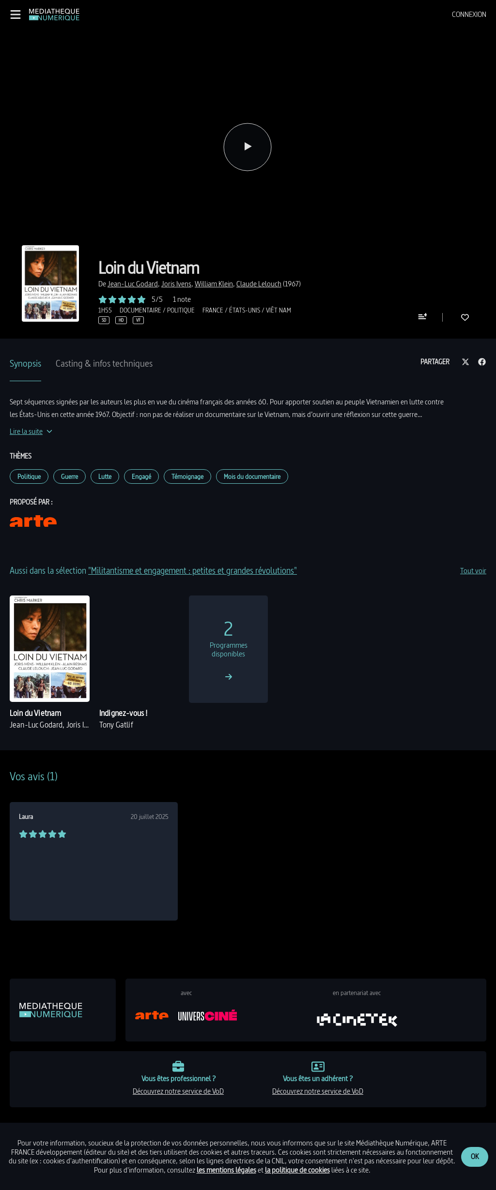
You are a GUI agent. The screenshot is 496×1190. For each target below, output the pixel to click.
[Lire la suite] (31, 431)
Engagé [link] (141, 476)
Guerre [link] (69, 476)
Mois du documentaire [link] (252, 476)
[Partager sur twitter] (465, 362)
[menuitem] (469, 14)
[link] (54, 14)
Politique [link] (29, 476)
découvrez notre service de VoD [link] (178, 1091)
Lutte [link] (104, 476)
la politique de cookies (297, 1170)
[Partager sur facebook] (482, 362)
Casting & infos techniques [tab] (104, 363)
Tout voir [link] (473, 570)
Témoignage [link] (187, 476)
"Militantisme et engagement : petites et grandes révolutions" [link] (192, 571)
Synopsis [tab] (25, 363)
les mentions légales (226, 1170)
